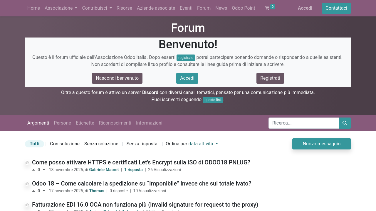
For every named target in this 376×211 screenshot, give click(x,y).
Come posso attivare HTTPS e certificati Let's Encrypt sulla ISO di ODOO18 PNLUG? (141, 162)
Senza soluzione (101, 144)
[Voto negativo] (44, 169)
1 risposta (134, 169)
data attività (201, 144)
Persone (62, 123)
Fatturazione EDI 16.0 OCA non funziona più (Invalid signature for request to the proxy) (145, 204)
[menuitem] (33, 8)
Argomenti (38, 123)
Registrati (270, 78)
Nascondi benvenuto (117, 78)
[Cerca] (345, 123)
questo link (212, 100)
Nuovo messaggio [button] (322, 144)
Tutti (34, 144)
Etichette (85, 123)
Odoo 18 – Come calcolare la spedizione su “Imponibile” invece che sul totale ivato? (141, 183)
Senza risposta (142, 144)
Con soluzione (65, 144)
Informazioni (149, 123)
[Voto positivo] (35, 169)
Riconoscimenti (115, 123)
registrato (185, 58)
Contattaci (336, 8)
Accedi (305, 8)
